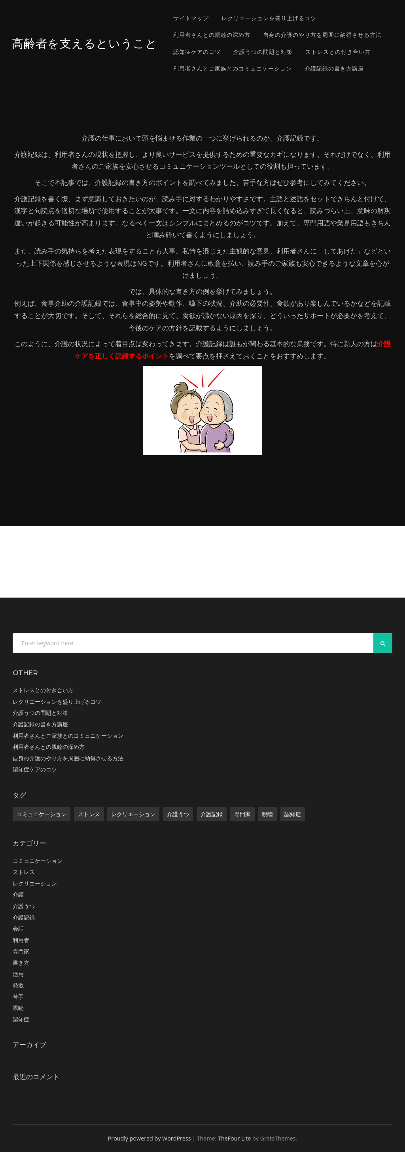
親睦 (267, 814)
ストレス (89, 814)
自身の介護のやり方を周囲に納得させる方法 (322, 34)
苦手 (18, 996)
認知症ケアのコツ (197, 51)
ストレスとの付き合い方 (338, 51)
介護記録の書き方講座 (334, 68)
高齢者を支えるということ (84, 43)
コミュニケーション (41, 814)
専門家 (242, 814)
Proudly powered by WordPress (149, 1138)
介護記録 (212, 814)
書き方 (21, 962)
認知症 (292, 814)
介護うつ (178, 814)
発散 (18, 985)
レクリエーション (133, 814)
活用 (18, 974)
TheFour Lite (234, 1138)
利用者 (21, 940)
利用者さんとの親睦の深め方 (211, 34)
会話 (18, 928)
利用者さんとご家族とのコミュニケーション (232, 68)
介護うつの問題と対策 (263, 51)
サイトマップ (191, 18)
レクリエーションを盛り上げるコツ (268, 18)
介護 (18, 894)
